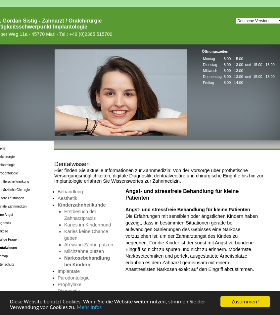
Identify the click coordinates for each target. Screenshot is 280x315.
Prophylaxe (69, 284)
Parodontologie (74, 278)
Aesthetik (67, 198)
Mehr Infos (89, 307)
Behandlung (70, 191)
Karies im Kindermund (87, 224)
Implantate (69, 271)
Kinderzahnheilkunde (82, 205)
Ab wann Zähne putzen (88, 244)
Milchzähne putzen (84, 251)
